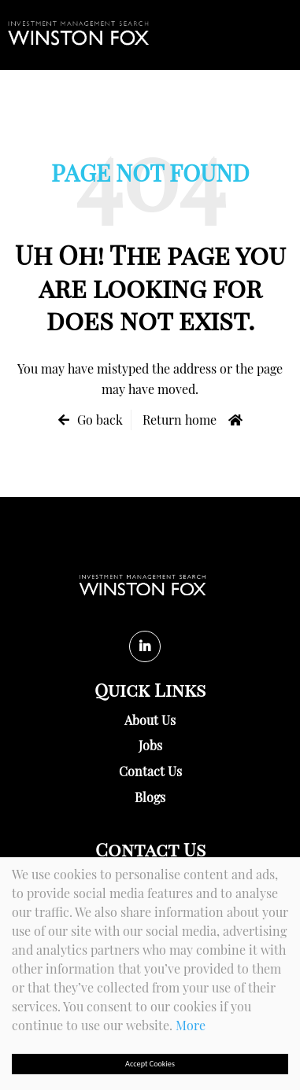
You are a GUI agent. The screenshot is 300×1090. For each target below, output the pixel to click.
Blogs (150, 797)
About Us (150, 720)
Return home (180, 419)
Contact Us (150, 771)
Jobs (150, 745)
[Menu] (284, 34)
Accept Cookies (150, 1064)
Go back (100, 419)
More (191, 1025)
